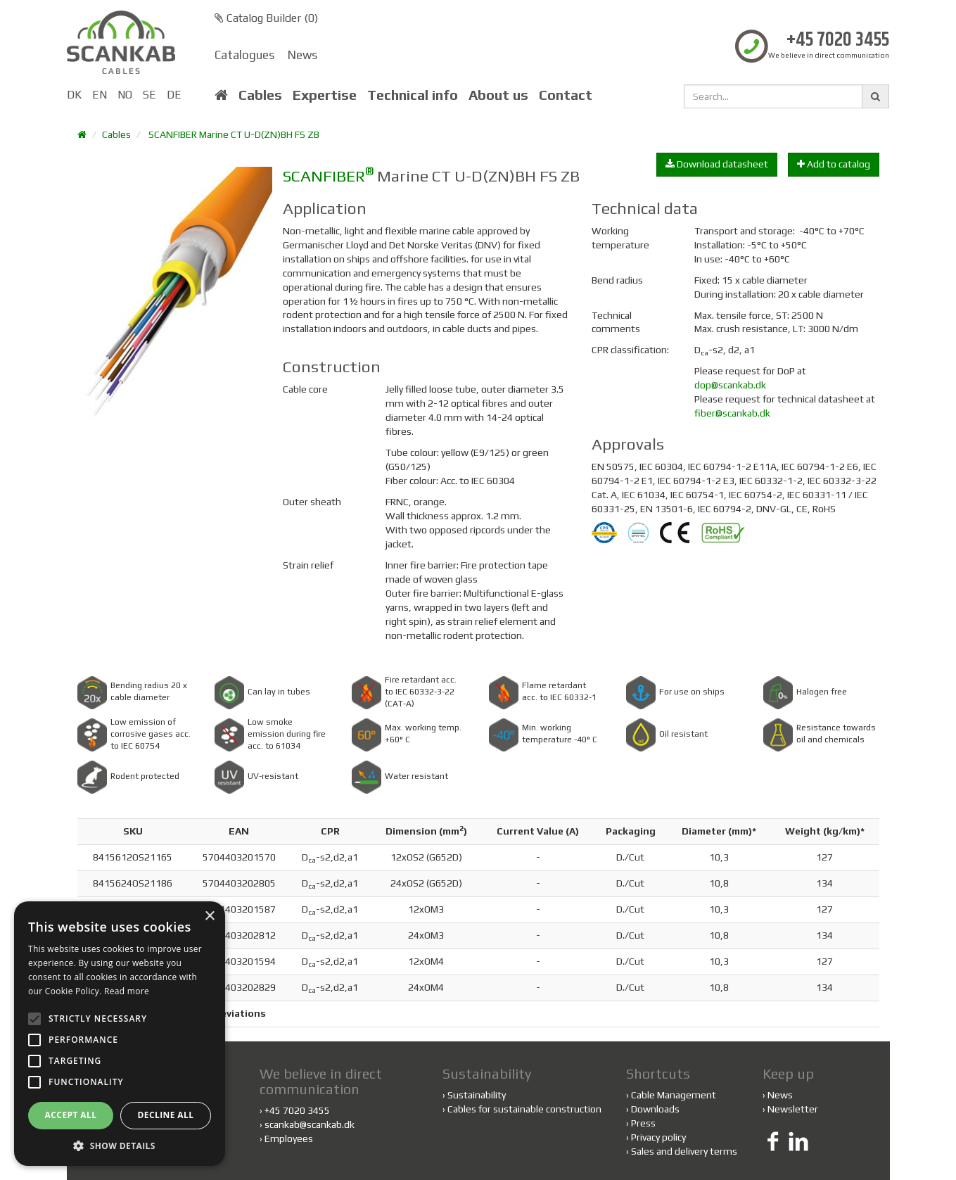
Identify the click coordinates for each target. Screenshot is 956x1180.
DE (174, 94)
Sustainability (474, 1094)
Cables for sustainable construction (521, 1109)
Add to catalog (833, 164)
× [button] (209, 916)
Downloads (655, 1109)
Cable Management (673, 1094)
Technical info (412, 95)
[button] (119, 1145)
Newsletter (792, 1109)
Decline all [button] (166, 1115)
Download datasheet (716, 164)
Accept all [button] (71, 1115)
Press (643, 1123)
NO (124, 94)
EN (99, 94)
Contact (565, 95)
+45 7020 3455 (837, 40)
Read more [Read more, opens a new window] (126, 991)
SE (149, 94)
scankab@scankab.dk (310, 1124)
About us (498, 95)
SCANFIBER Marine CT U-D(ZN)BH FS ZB (233, 134)
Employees (289, 1138)
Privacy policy (658, 1137)
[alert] (119, 1033)
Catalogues (244, 55)
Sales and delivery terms (684, 1151)
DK (74, 94)
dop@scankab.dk (730, 385)
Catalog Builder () (266, 18)
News (302, 55)
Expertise (325, 95)
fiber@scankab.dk (732, 413)
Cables (260, 95)
